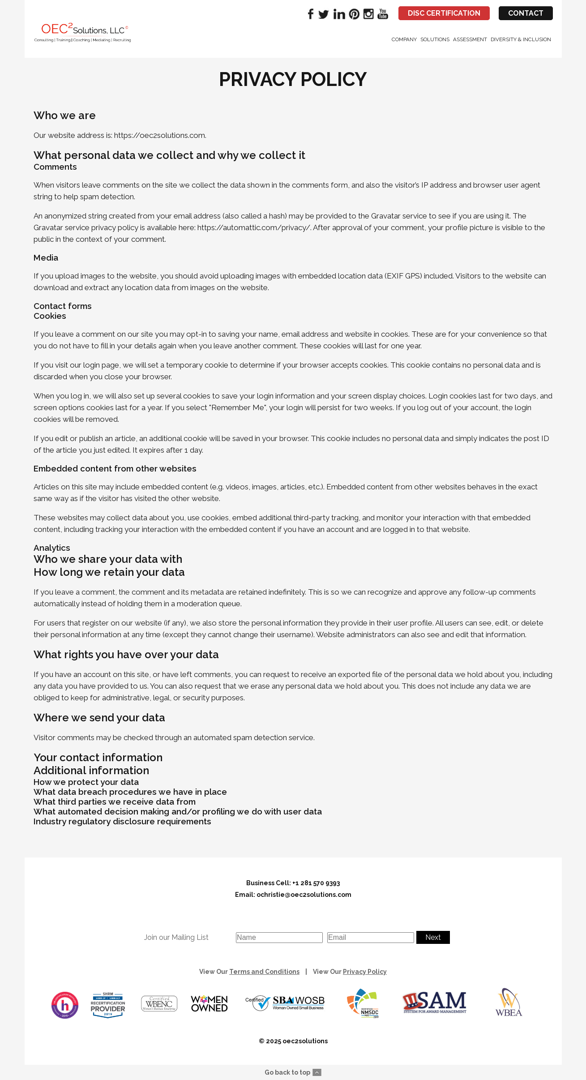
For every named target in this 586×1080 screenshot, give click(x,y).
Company (404, 39)
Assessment (470, 39)
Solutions (434, 39)
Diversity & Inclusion (521, 39)
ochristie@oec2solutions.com (304, 894)
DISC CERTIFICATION (444, 13)
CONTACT (525, 13)
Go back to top (287, 1072)
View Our (249, 971)
